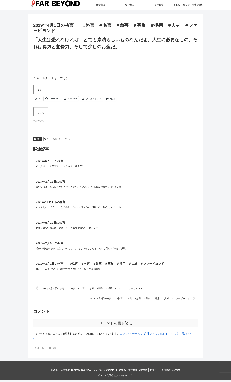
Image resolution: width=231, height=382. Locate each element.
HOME (52, 371)
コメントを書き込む (116, 325)
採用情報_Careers (139, 371)
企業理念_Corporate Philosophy (109, 371)
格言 (37, 139)
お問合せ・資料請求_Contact (167, 371)
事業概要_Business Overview (75, 371)
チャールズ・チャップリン (57, 139)
